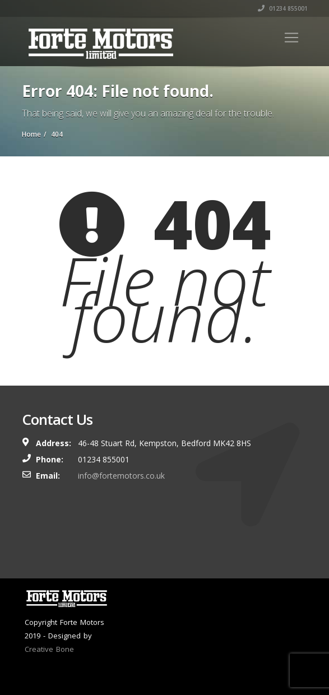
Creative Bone (49, 649)
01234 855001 (283, 8)
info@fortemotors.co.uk (121, 475)
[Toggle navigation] (291, 37)
